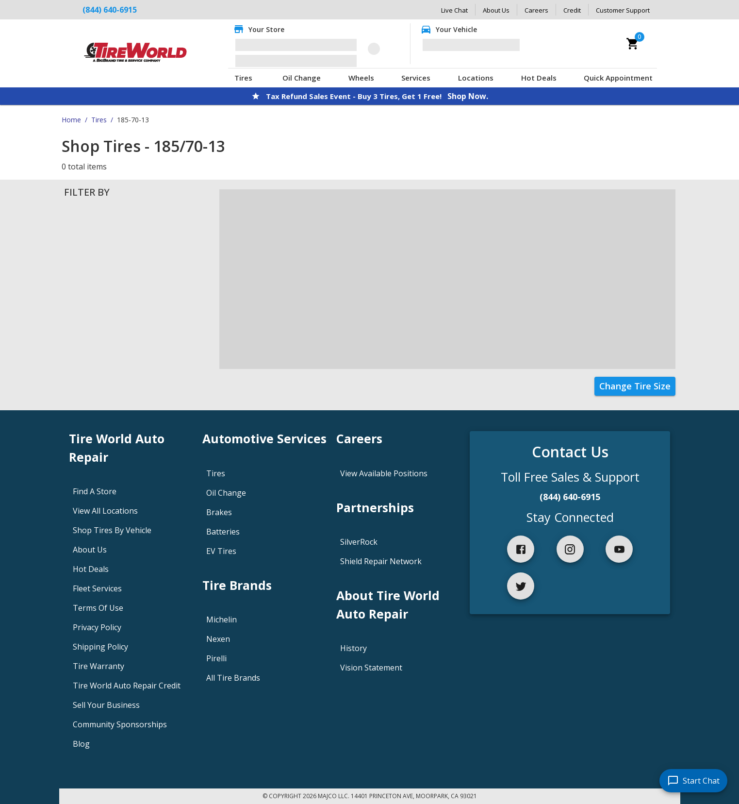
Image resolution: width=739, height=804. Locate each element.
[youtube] (619, 549)
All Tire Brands (233, 677)
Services (415, 78)
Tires (243, 78)
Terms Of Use (98, 608)
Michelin (221, 619)
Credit (572, 10)
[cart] (633, 43)
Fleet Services (97, 588)
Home (71, 119)
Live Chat (454, 10)
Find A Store (94, 491)
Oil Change (301, 78)
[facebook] (520, 549)
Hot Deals (539, 78)
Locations (475, 78)
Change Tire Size (635, 386)
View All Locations (105, 510)
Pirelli (216, 658)
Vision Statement (371, 667)
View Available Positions (383, 473)
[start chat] (693, 780)
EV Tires (221, 551)
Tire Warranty (98, 666)
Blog (81, 743)
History (353, 648)
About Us (496, 10)
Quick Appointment (618, 78)
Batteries (223, 531)
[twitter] (520, 586)
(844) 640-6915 (570, 496)
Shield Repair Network (381, 561)
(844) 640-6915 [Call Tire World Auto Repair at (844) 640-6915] (109, 9)
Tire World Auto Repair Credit (127, 685)
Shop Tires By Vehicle (112, 530)
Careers (536, 10)
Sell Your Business (106, 705)
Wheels (361, 78)
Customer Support (623, 10)
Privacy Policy (97, 627)
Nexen (218, 639)
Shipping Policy (100, 646)
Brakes (219, 512)
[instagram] (570, 549)
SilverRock (359, 541)
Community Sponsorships (120, 724)
